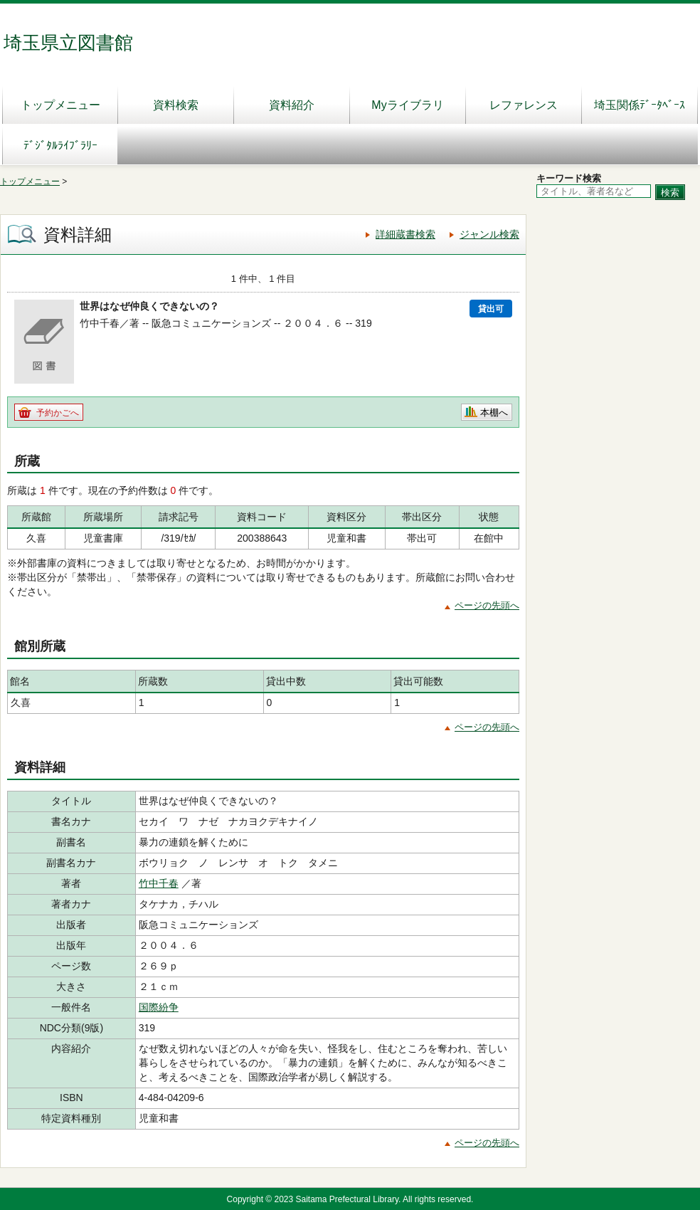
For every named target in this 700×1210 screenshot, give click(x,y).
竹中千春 (159, 883)
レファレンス (523, 105)
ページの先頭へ (487, 605)
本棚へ (494, 412)
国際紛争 (159, 1007)
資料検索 (175, 105)
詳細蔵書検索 (405, 234)
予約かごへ (57, 413)
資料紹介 (291, 105)
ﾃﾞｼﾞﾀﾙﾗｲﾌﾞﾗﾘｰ (60, 146)
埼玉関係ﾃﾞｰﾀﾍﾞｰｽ (639, 105)
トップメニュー (60, 105)
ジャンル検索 (489, 234)
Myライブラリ (407, 105)
